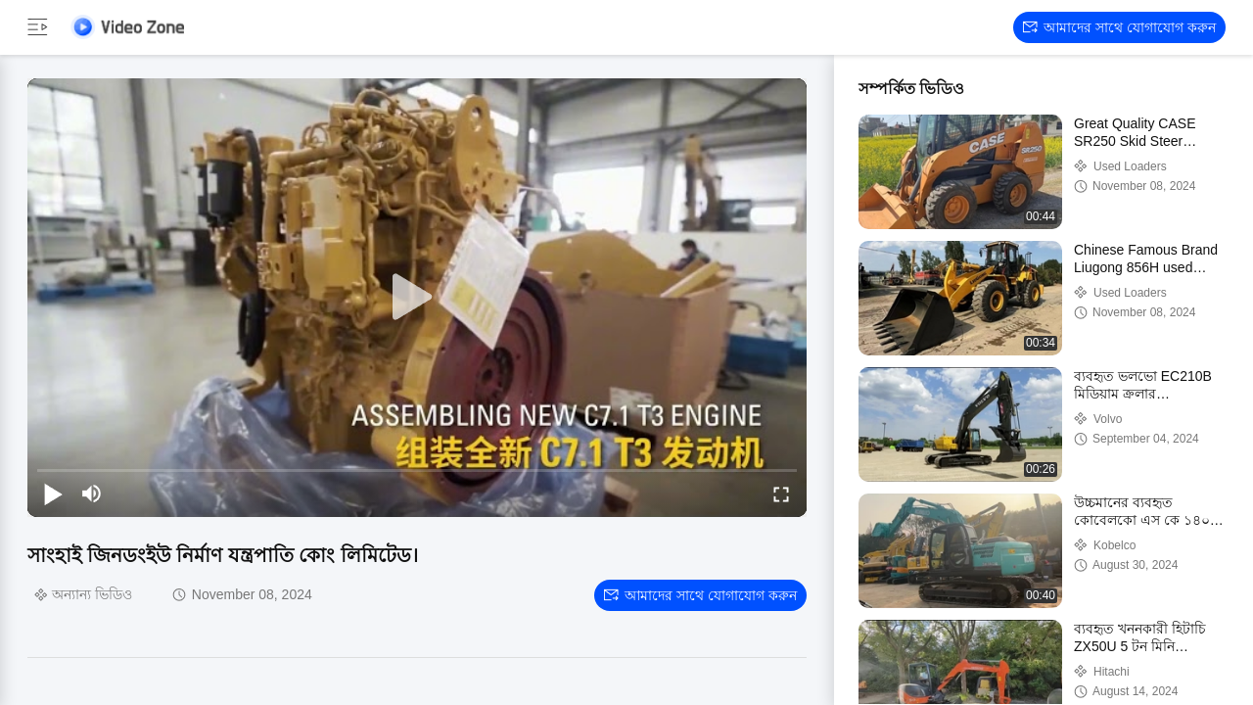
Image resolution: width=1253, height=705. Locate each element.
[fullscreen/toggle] (781, 493)
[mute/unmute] (92, 493)
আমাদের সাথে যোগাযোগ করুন (1119, 27)
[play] (417, 297)
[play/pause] (52, 493)
